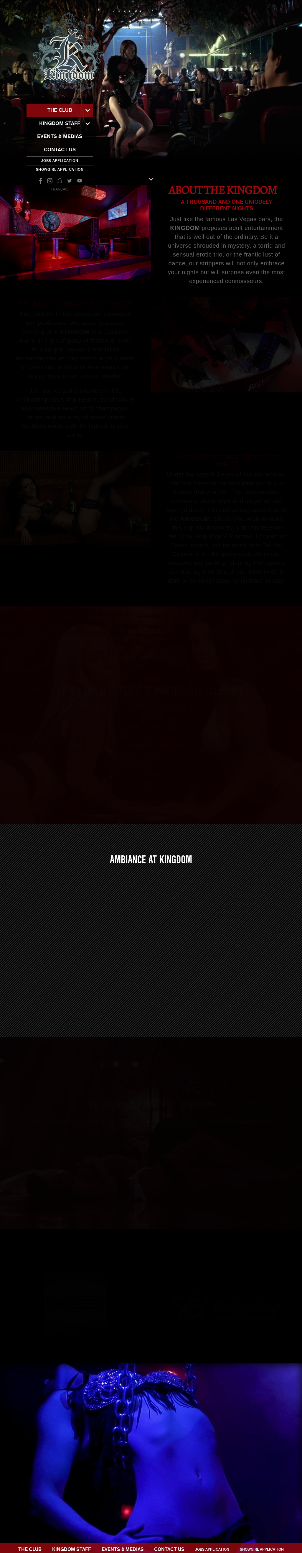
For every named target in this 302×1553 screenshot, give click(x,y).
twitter (69, 180)
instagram (49, 180)
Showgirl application (60, 169)
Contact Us (60, 150)
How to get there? (151, 1168)
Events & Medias (59, 136)
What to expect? (151, 1151)
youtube (79, 180)
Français (60, 189)
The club (59, 110)
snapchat (59, 180)
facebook (39, 180)
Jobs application (59, 160)
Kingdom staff (59, 123)
